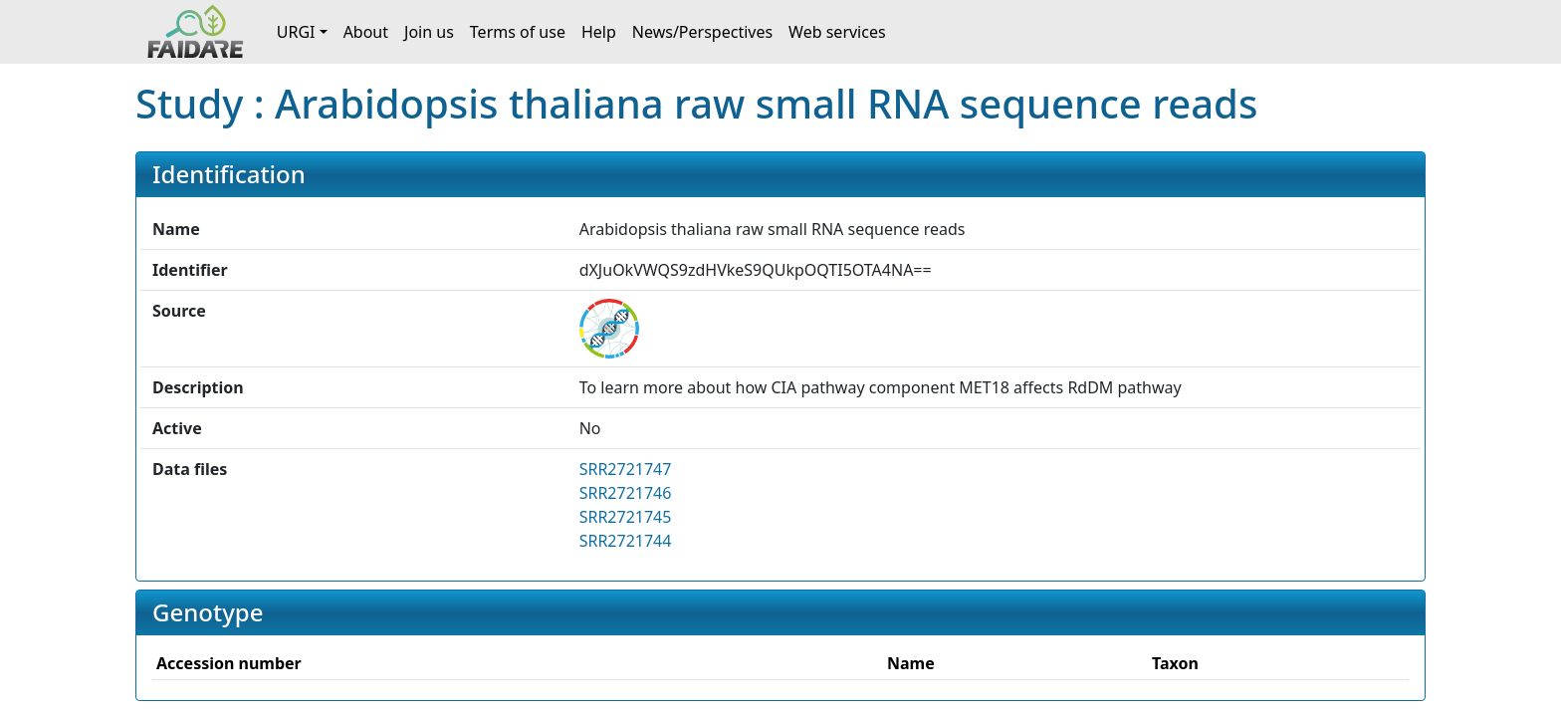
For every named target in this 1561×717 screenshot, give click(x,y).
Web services (837, 32)
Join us (429, 32)
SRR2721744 (625, 541)
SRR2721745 (625, 517)
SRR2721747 (625, 469)
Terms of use (517, 32)
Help (598, 32)
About (365, 32)
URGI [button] (296, 32)
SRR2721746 (625, 493)
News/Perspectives (702, 32)
